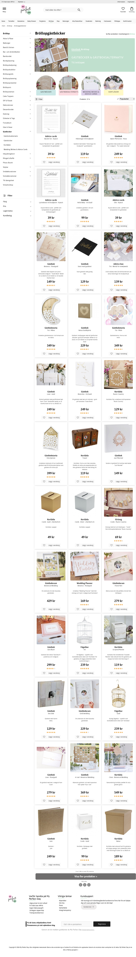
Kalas (3, 21)
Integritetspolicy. (88, 930)
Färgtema (42, 21)
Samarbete (63, 908)
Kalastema (20, 21)
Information (121, 2)
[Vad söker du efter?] (63, 10)
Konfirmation (127, 21)
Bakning (98, 21)
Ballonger (66, 21)
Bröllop (51, 21)
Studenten (89, 21)
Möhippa (117, 21)
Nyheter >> (21, 2)
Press (61, 905)
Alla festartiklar (77, 21)
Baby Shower (31, 21)
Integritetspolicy (65, 910)
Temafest (11, 21)
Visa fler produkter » (85, 876)
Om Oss (61, 903)
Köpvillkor (62, 901)
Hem (3, 26)
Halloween (107, 21)
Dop (58, 21)
